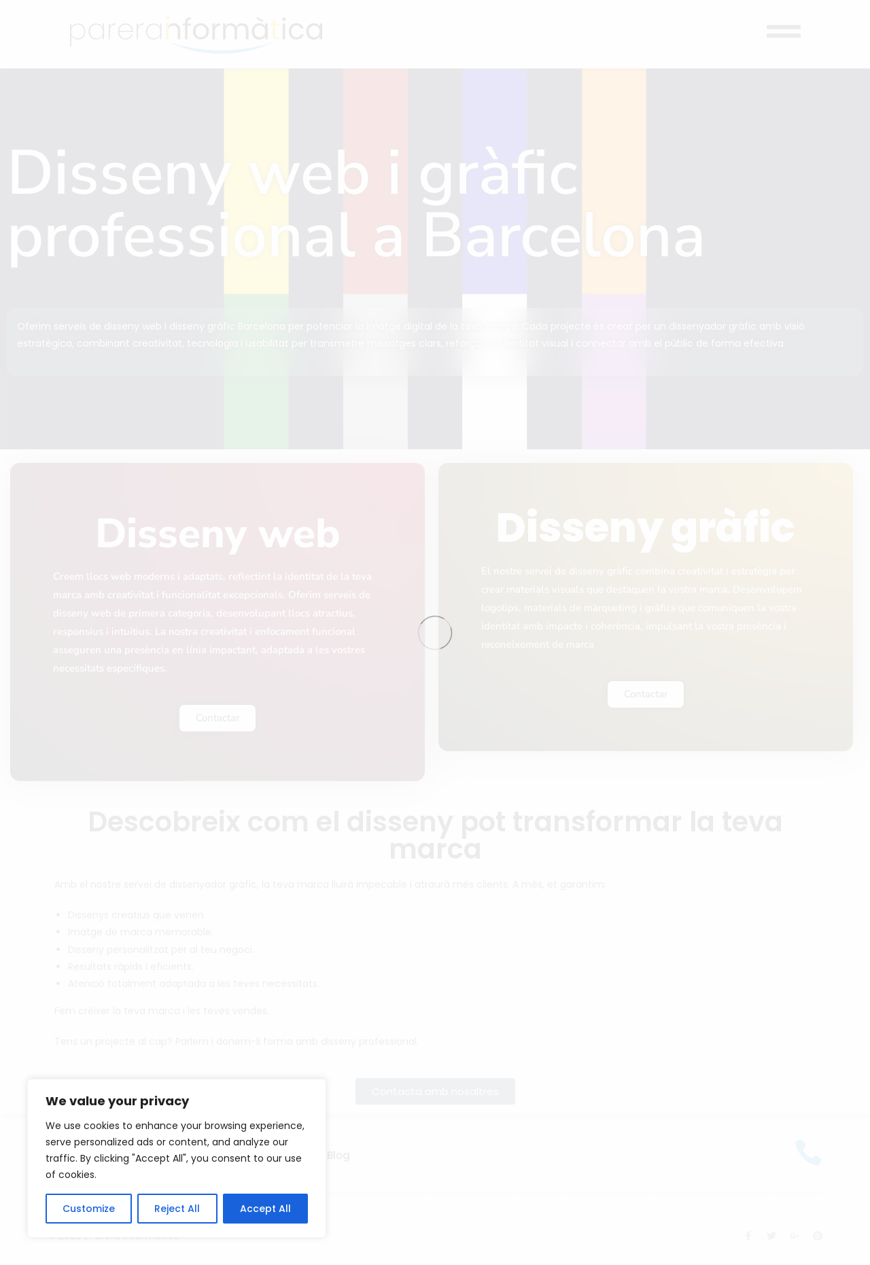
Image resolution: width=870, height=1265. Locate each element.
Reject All (177, 1208)
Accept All (265, 1208)
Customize (89, 1208)
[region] (176, 1158)
